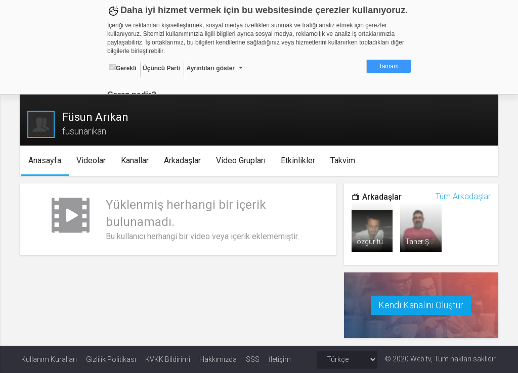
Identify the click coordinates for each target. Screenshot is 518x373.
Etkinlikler (300, 160)
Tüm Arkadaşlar (461, 196)
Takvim (344, 160)
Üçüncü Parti (161, 68)
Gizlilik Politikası (111, 359)
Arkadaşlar (184, 160)
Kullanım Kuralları (49, 359)
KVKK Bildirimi (167, 359)
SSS (253, 359)
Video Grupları (243, 160)
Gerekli (123, 68)
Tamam (389, 66)
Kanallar (137, 160)
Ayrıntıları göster (210, 68)
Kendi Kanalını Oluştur (419, 304)
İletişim (280, 359)
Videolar (93, 160)
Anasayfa (46, 160)
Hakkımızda (218, 359)
